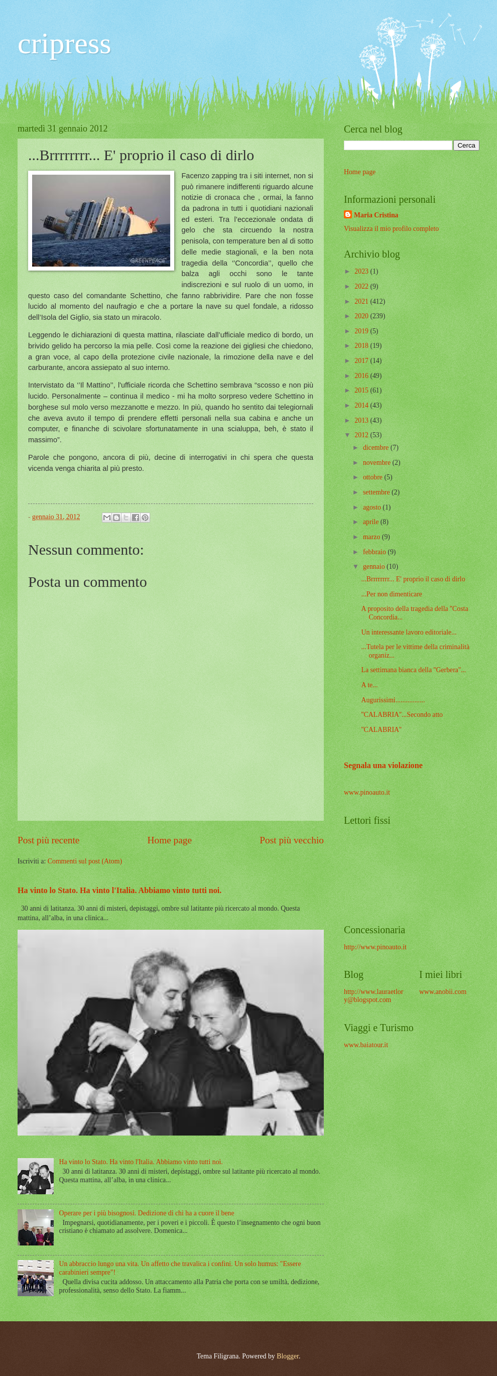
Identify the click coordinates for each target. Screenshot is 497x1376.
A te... (369, 685)
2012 (362, 435)
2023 (362, 271)
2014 (362, 405)
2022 (362, 286)
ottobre (374, 477)
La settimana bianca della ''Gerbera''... (413, 670)
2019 (362, 331)
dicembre (377, 447)
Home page (170, 840)
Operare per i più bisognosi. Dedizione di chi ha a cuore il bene (146, 1213)
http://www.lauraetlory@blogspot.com (373, 996)
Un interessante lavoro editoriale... (408, 632)
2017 (362, 360)
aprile (372, 522)
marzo (372, 537)
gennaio (375, 566)
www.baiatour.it (366, 1045)
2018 (362, 345)
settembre (377, 492)
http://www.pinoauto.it (375, 947)
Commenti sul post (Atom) (85, 861)
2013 (362, 420)
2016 (362, 376)
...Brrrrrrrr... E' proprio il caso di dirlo (413, 579)
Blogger (288, 1356)
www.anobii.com (442, 991)
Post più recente (48, 840)
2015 (362, 390)
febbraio (375, 552)
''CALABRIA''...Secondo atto (401, 714)
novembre (378, 462)
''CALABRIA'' (381, 729)
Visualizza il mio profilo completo (391, 228)
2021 (362, 301)
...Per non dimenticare (391, 594)
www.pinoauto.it (367, 792)
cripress (64, 43)
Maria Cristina (376, 215)
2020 (362, 316)
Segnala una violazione (383, 765)
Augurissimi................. (393, 700)
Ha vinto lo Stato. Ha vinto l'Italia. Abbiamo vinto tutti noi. (119, 890)
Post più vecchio (292, 840)
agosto (373, 507)
